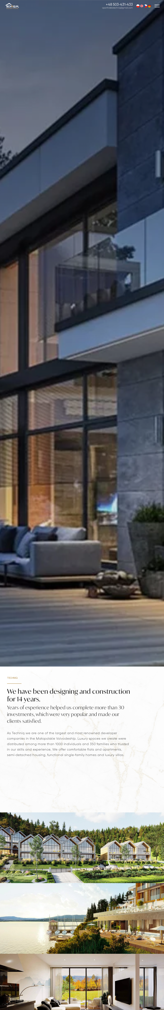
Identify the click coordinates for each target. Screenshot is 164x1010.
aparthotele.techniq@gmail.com (117, 7)
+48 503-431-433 (119, 4)
